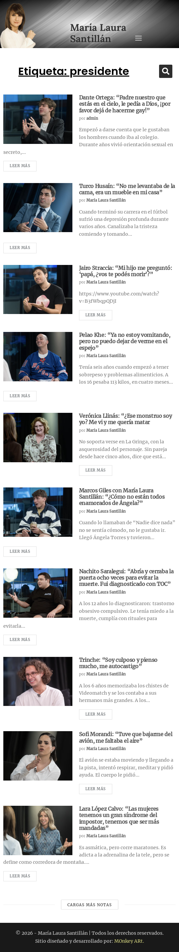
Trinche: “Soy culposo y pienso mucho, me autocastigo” (118, 663)
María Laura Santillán (106, 200)
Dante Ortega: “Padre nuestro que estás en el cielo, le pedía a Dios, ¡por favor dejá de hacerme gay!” (124, 103)
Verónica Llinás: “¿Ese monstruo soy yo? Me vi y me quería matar (125, 419)
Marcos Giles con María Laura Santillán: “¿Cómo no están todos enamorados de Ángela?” (122, 496)
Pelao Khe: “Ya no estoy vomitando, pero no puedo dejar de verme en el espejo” (124, 341)
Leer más (20, 165)
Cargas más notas (89, 905)
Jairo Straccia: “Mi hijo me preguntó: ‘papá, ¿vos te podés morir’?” (125, 271)
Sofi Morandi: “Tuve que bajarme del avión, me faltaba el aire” (125, 737)
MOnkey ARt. (129, 941)
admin (92, 118)
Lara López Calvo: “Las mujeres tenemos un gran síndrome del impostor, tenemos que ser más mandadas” (119, 818)
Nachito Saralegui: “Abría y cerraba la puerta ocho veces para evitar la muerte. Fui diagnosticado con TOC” (126, 577)
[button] (165, 71)
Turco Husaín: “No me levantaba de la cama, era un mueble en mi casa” (127, 189)
